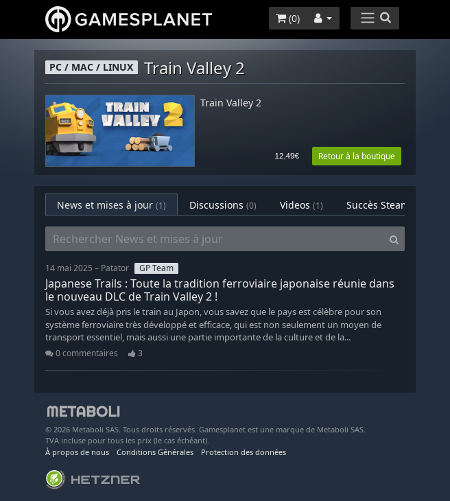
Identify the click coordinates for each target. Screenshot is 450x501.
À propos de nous (77, 452)
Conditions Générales (155, 452)
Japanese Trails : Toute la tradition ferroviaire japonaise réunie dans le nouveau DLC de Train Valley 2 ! (219, 290)
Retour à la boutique (356, 156)
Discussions (223, 204)
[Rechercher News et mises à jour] (214, 238)
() (288, 18)
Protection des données (243, 452)
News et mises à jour (111, 204)
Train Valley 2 (230, 103)
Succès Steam (389, 204)
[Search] (394, 238)
